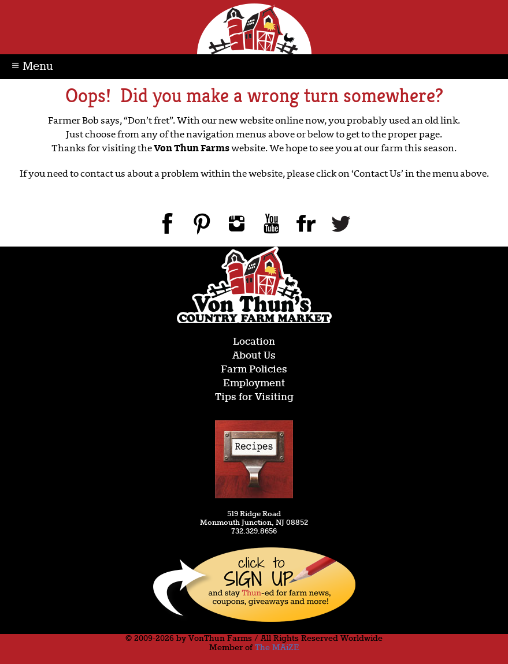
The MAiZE (277, 648)
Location (254, 342)
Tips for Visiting (254, 397)
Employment (254, 383)
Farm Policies (254, 369)
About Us (254, 356)
